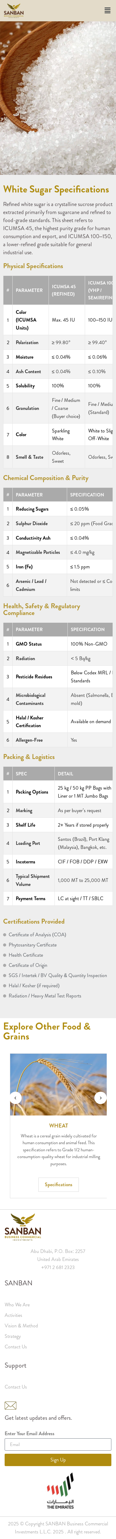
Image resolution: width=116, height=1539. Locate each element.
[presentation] (15, 1098)
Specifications (84, 1184)
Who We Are (17, 1304)
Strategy (13, 1336)
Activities (13, 1315)
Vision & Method (21, 1325)
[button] (107, 10)
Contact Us (16, 1346)
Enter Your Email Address (29, 1434)
